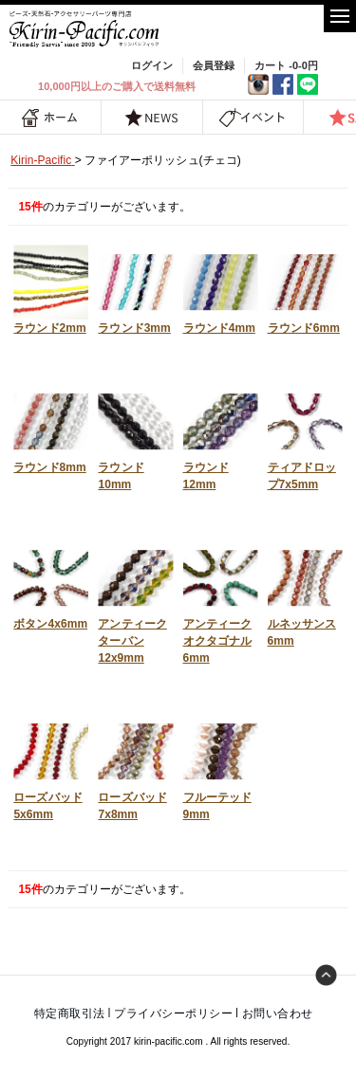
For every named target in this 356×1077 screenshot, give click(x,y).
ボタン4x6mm (50, 585)
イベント (253, 117)
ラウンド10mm (135, 437)
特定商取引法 (69, 1013)
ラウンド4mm (220, 290)
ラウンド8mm (50, 429)
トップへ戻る (326, 975)
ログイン (152, 65)
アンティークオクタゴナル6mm (220, 602)
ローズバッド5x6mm (50, 767)
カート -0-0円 (286, 65)
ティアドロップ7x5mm (305, 437)
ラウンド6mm (305, 290)
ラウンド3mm (135, 290)
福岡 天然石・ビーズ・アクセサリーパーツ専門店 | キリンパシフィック (85, 29)
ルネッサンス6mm (305, 594)
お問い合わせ (277, 1013)
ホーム (50, 117)
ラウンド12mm (220, 437)
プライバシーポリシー (173, 1013)
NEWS (151, 117)
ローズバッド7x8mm (135, 767)
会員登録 (213, 65)
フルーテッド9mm (220, 767)
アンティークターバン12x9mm (135, 602)
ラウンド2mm (50, 290)
